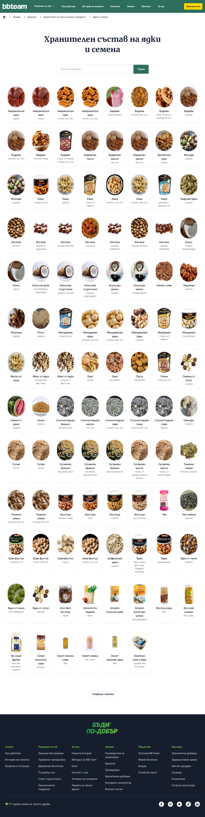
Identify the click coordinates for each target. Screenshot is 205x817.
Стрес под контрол (49, 778)
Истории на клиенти (92, 6)
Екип (75, 766)
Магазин (146, 6)
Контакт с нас (80, 772)
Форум (142, 766)
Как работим (68, 6)
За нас (161, 6)
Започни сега (193, 6)
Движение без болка (50, 766)
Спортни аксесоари (183, 785)
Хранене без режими (51, 753)
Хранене (32, 17)
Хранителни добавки (117, 776)
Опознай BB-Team (149, 753)
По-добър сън (46, 772)
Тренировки (112, 769)
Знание (131, 6)
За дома (177, 772)
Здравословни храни (184, 759)
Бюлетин (115, 6)
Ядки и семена (100, 17)
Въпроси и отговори (17, 766)
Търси (141, 69)
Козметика (178, 778)
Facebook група (147, 772)
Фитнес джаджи (181, 766)
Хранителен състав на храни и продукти (64, 17)
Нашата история (81, 753)
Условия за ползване (84, 778)
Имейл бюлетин (148, 759)
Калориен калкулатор (118, 782)
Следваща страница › (103, 694)
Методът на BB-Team (84, 759)
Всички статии (114, 789)
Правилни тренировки (51, 759)
